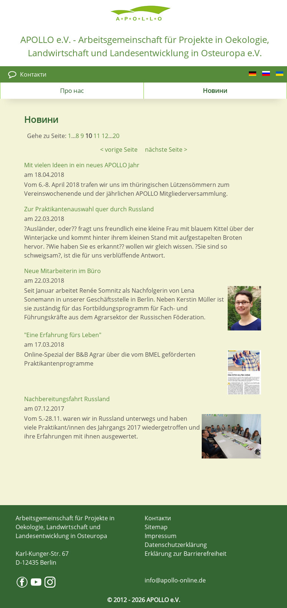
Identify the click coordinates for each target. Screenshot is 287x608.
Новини (215, 90)
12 (105, 136)
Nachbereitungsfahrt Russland (67, 399)
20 (116, 136)
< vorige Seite (119, 149)
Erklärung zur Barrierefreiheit (186, 554)
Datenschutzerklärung (176, 545)
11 (96, 136)
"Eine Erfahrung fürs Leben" (62, 335)
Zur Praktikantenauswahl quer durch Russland (89, 209)
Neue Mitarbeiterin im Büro (62, 271)
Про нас (72, 90)
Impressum (161, 536)
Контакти (33, 74)
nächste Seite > (166, 149)
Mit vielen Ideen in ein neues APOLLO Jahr (81, 165)
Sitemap (156, 527)
